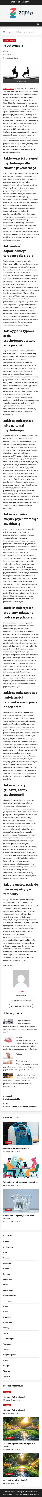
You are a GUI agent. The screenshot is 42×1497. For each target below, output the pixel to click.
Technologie (8, 1338)
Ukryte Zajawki (9, 1355)
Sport (5, 1333)
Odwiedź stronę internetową (21, 1000)
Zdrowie (12, 40)
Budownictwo (9, 1247)
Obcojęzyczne (9, 1301)
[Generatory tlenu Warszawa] (21, 1133)
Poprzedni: (21, 1097)
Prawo (6, 1312)
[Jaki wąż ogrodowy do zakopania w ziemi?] (21, 1429)
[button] (3, 24)
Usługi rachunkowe (23, 1020)
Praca (5, 1306)
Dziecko (6, 1258)
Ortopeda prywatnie (23, 1061)
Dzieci (5, 1252)
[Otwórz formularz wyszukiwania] (38, 24)
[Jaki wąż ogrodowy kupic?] (21, 1465)
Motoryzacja (8, 1290)
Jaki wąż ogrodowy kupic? (15, 1480)
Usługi (6, 40)
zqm (6, 51)
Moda (5, 1285)
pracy (15, 299)
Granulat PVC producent (14, 1397)
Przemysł (7, 1317)
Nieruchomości (9, 1295)
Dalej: (21, 1105)
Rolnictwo (7, 1322)
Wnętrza (6, 1371)
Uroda (5, 1360)
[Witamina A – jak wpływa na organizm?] (21, 1167)
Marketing (7, 1279)
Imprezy (6, 1274)
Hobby (6, 1268)
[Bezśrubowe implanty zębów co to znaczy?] (21, 1200)
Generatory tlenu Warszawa (16, 1148)
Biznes (6, 1241)
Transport (7, 1344)
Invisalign (19, 1037)
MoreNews (18, 1494)
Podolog (19, 1054)
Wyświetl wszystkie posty (21, 1006)
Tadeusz (7, 1151)
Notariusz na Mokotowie (25, 1075)
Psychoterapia (8, 88)
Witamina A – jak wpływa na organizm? (20, 1182)
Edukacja (7, 1263)
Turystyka (7, 1349)
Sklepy (6, 1328)
